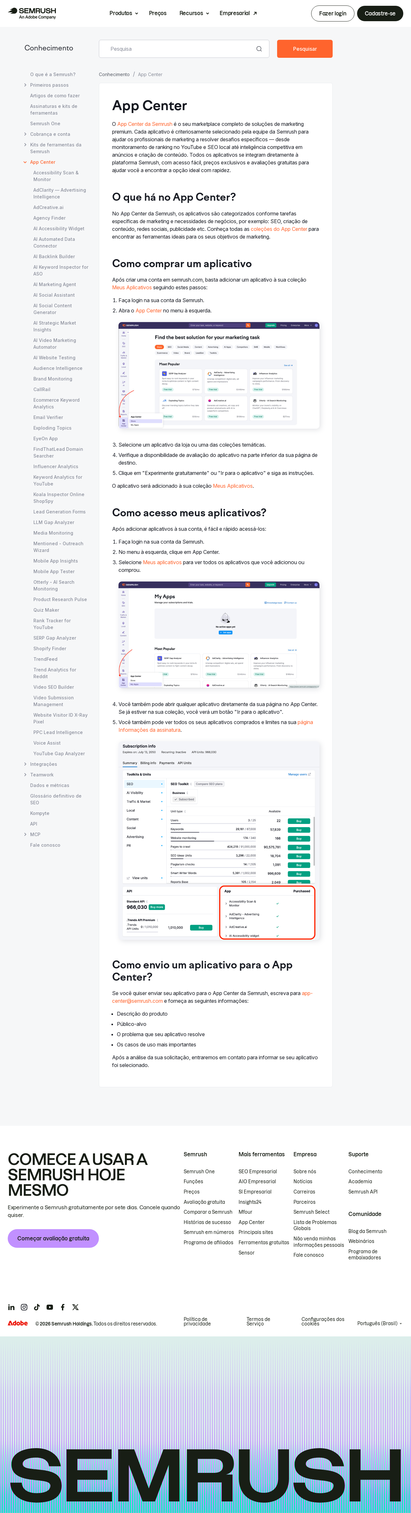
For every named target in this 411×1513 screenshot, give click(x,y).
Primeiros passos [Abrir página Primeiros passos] (49, 85)
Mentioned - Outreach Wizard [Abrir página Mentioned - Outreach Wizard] (58, 547)
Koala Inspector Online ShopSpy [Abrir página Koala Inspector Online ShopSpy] (58, 498)
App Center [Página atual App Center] (42, 162)
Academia (360, 1181)
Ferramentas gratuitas (264, 1242)
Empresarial (234, 13)
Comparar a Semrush (208, 1212)
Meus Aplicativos (132, 287)
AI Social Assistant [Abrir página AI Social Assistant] (54, 295)
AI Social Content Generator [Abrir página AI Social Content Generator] (52, 309)
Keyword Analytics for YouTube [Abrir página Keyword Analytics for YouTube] (57, 480)
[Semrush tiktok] (37, 1307)
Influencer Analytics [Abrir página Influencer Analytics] (55, 466)
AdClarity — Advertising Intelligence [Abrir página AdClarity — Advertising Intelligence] (59, 193)
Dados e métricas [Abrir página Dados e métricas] (49, 785)
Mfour (245, 1212)
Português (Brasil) (377, 1323)
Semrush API (363, 1191)
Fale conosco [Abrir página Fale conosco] (45, 845)
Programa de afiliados (208, 1242)
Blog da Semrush (367, 1231)
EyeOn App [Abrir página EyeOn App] (45, 438)
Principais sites (256, 1232)
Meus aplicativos (162, 562)
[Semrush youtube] (49, 1307)
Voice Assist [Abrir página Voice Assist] (47, 743)
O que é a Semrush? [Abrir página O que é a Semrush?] (52, 74)
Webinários (361, 1241)
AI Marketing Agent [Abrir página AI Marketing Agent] (54, 284)
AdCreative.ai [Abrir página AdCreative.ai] (48, 207)
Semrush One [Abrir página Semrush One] (45, 123)
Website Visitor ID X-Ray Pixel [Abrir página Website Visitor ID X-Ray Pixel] (60, 718)
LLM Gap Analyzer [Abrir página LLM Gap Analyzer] (53, 522)
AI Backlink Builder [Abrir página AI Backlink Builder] (54, 256)
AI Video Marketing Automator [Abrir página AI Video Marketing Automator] (54, 343)
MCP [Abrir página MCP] (35, 834)
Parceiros (304, 1202)
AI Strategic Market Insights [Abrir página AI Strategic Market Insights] (54, 326)
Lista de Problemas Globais (315, 1225)
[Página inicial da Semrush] (32, 13)
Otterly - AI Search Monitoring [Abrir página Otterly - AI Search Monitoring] (53, 585)
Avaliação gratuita (204, 1202)
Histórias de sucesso (207, 1222)
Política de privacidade (197, 1321)
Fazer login (332, 13)
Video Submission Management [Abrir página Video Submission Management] (53, 701)
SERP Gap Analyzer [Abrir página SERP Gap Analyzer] (54, 638)
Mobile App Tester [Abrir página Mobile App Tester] (53, 571)
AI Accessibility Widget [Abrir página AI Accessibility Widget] (58, 228)
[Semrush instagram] (24, 1307)
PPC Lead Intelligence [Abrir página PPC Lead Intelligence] (58, 732)
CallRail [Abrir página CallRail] (41, 389)
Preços (158, 13)
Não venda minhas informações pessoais (318, 1242)
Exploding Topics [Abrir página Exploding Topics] (52, 428)
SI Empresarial (255, 1191)
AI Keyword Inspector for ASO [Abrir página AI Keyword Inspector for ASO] (60, 270)
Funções (193, 1181)
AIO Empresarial (257, 1181)
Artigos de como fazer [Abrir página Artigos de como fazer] (55, 95)
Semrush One (199, 1171)
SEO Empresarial (258, 1171)
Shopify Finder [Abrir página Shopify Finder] (49, 648)
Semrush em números (209, 1232)
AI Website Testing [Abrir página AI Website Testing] (54, 357)
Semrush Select (311, 1212)
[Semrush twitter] (75, 1307)
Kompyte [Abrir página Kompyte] (39, 813)
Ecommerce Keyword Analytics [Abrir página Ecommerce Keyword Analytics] (56, 403)
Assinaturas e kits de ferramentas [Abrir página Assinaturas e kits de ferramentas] (53, 109)
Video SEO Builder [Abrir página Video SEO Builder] (53, 687)
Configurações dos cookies (323, 1321)
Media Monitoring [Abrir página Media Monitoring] (53, 533)
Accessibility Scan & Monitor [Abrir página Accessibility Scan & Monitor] (56, 176)
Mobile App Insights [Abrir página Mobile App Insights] (55, 561)
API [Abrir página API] (33, 823)
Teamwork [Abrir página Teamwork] (42, 774)
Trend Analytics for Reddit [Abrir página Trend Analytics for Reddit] (54, 673)
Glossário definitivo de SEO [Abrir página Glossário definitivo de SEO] (56, 799)
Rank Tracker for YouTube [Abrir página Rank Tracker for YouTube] (52, 624)
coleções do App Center (279, 229)
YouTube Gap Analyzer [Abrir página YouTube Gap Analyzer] (59, 753)
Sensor (247, 1252)
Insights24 (250, 1202)
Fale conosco (308, 1255)
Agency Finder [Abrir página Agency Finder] (49, 218)
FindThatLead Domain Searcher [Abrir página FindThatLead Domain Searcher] (58, 452)
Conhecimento (48, 49)
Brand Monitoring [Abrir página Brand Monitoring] (52, 378)
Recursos (191, 13)
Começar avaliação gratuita (53, 1238)
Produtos (120, 13)
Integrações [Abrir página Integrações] (43, 764)
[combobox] (177, 49)
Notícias (302, 1181)
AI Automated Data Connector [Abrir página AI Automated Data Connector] (54, 242)
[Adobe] (18, 1323)
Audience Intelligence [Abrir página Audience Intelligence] (58, 368)
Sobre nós (304, 1171)
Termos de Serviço (258, 1321)
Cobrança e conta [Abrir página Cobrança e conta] (50, 134)
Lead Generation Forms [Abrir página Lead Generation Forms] (59, 511)
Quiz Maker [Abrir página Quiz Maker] (46, 610)
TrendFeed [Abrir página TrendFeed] (45, 659)
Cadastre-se (380, 13)
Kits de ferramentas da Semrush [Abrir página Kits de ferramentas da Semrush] (56, 147)
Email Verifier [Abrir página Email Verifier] (48, 417)
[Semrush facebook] (62, 1307)
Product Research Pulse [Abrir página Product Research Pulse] (60, 599)
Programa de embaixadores (364, 1255)
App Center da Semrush (144, 124)
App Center (149, 310)
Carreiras (304, 1191)
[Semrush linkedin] (11, 1307)
